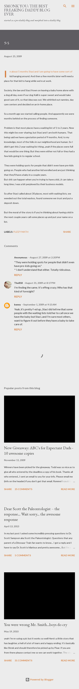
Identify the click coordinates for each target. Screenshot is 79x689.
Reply (18, 274)
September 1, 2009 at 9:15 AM (39, 304)
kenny (17, 304)
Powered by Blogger (39, 679)
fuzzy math (21, 231)
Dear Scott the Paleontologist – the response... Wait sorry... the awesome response (32, 514)
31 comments (23, 660)
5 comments (23, 555)
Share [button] (67, 231)
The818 (18, 282)
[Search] (65, 6)
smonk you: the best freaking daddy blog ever (27, 10)
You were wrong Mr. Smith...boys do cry (35, 624)
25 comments (23, 489)
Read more (68, 489)
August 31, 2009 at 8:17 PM (40, 282)
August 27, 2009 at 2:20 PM (45, 257)
